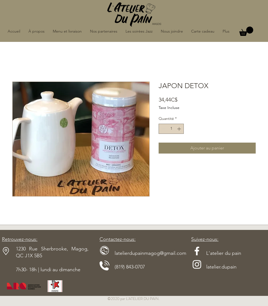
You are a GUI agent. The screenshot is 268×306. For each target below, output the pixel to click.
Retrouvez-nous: (19, 239)
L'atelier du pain (216, 253)
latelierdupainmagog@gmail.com (143, 253)
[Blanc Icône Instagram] (197, 264)
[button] (246, 31)
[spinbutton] (171, 129)
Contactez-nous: (118, 239)
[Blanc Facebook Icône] (197, 251)
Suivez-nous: (205, 239)
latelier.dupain (221, 267)
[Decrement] (162, 129)
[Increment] (179, 129)
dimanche (69, 270)
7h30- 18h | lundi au (37, 270)
